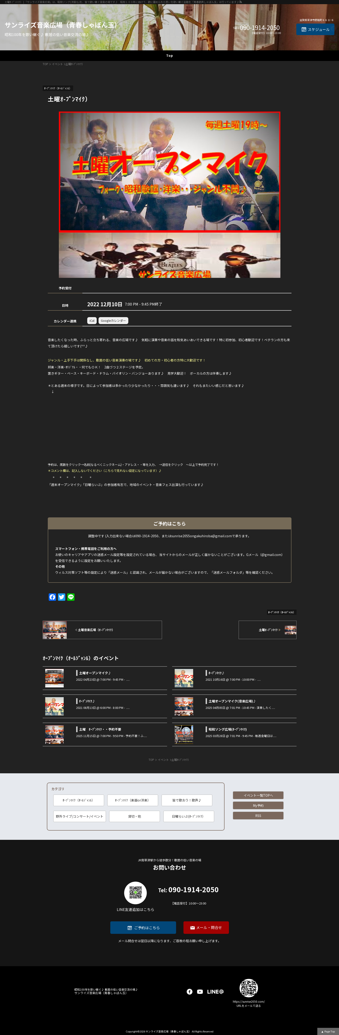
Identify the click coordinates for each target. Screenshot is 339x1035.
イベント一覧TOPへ (258, 795)
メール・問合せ (209, 927)
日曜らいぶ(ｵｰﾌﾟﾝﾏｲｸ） (188, 816)
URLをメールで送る (249, 1006)
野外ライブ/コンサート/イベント (79, 816)
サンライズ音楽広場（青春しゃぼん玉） (63, 24)
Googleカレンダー (113, 320)
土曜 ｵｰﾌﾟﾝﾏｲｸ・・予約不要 (100, 729)
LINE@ (215, 992)
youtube (200, 992)
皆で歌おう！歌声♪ (186, 800)
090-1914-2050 (260, 27)
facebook (189, 992)
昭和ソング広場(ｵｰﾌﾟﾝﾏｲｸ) (228, 729)
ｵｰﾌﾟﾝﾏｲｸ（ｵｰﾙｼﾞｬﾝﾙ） (79, 800)
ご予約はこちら (147, 927)
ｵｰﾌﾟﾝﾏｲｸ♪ (217, 673)
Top (169, 55)
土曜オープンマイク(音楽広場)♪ (232, 701)
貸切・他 (134, 816)
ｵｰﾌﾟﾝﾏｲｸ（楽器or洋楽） (133, 800)
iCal (92, 320)
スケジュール (319, 29)
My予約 (258, 805)
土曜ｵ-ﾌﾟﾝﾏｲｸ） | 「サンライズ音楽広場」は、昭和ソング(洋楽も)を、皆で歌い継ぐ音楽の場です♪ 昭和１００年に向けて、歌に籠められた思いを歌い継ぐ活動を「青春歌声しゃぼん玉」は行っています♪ (122, 2)
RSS (258, 815)
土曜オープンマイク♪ (95, 673)
